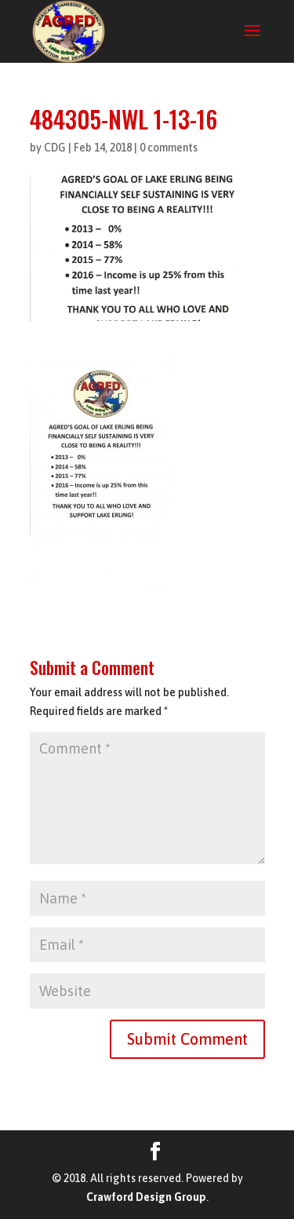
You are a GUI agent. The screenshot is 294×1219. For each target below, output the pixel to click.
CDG (55, 147)
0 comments (169, 147)
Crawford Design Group (146, 1197)
